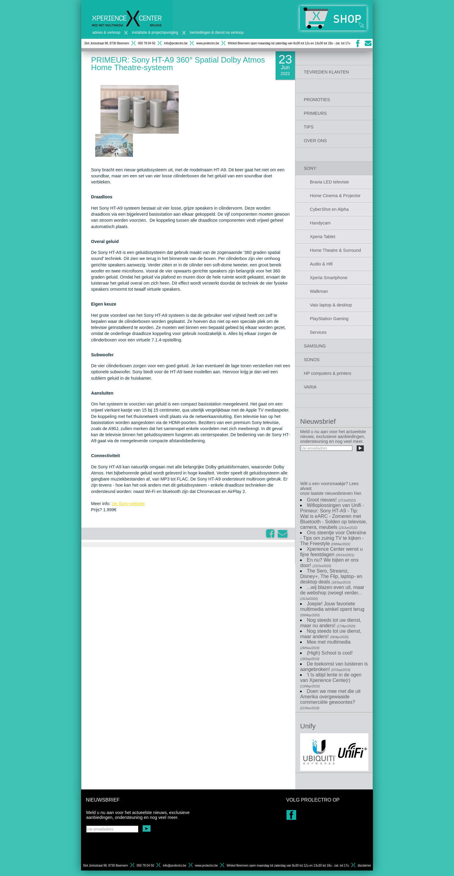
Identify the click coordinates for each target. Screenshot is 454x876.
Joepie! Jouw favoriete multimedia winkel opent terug (332, 609)
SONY (310, 168)
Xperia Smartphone (328, 277)
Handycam (320, 223)
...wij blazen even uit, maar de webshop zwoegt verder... (332, 593)
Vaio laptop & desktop (331, 305)
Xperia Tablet (322, 236)
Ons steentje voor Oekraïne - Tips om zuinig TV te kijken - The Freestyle (333, 538)
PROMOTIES (317, 99)
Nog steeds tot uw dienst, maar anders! (330, 633)
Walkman (319, 291)
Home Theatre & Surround (335, 250)
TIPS (308, 127)
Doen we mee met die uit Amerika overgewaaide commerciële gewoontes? (330, 699)
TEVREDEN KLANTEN (326, 72)
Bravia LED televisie (329, 182)
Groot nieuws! (331, 499)
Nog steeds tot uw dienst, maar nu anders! (330, 623)
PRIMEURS (315, 113)
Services (318, 332)
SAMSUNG (315, 346)
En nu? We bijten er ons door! (329, 562)
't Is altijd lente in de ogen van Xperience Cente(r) (330, 680)
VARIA (310, 387)
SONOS (312, 359)
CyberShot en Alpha (329, 209)
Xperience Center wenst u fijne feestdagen (331, 551)
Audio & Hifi (321, 264)
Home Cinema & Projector (335, 195)
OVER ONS (315, 140)
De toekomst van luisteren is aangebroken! (334, 666)
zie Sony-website (128, 503)
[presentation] (334, 464)
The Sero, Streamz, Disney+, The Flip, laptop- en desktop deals (331, 576)
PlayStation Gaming (329, 318)
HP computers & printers (327, 373)
